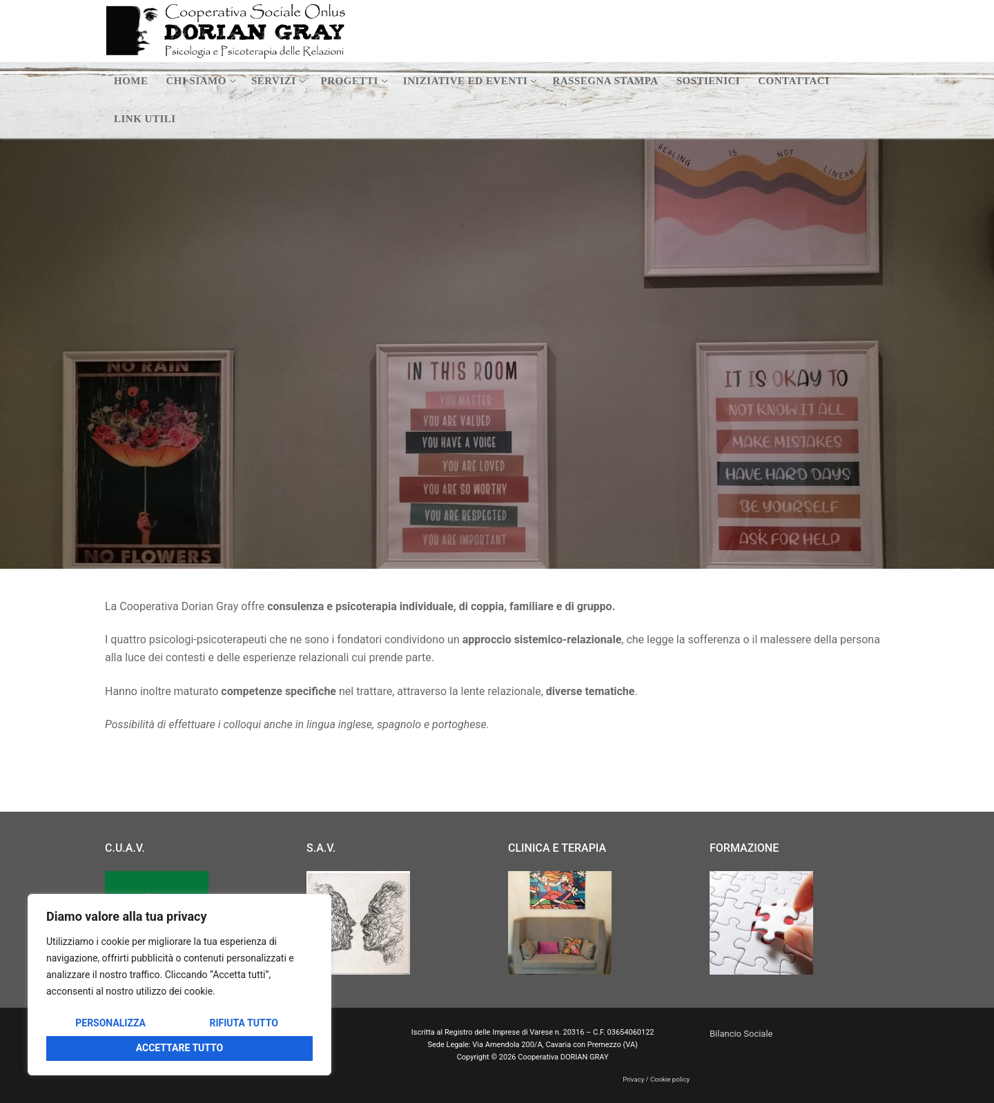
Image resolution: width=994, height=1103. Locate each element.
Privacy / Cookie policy (656, 1079)
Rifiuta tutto (243, 1022)
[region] (179, 984)
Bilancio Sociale (741, 1033)
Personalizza (110, 1022)
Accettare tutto (180, 1047)
